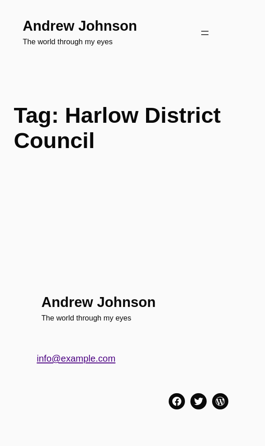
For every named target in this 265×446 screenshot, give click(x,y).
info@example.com (76, 358)
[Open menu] (204, 33)
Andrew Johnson (80, 26)
